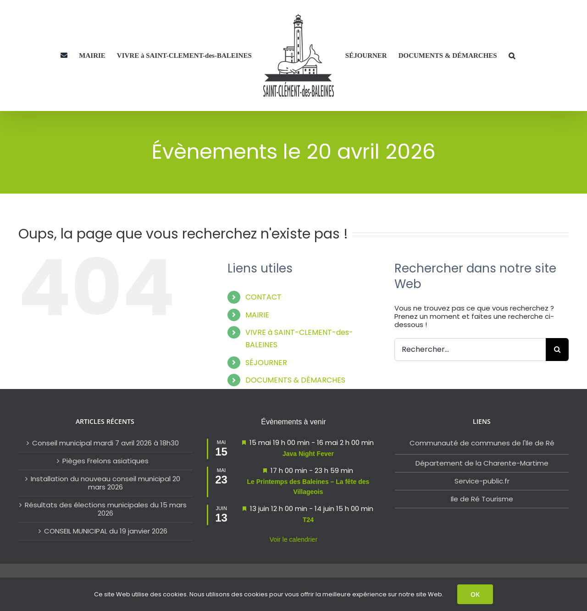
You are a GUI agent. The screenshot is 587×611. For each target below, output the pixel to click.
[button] (512, 55)
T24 (308, 519)
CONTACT (263, 297)
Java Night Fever (308, 453)
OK (475, 594)
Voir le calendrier (293, 539)
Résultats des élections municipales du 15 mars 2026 (106, 509)
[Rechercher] (557, 349)
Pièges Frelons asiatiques (105, 461)
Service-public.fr (481, 481)
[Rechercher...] (470, 349)
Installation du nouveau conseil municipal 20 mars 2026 (105, 483)
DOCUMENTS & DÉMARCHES (295, 380)
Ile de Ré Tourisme (482, 499)
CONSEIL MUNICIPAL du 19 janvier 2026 (105, 531)
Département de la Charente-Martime (481, 463)
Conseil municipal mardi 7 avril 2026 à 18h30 (105, 443)
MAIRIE (257, 315)
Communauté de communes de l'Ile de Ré (482, 443)
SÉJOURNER (266, 362)
